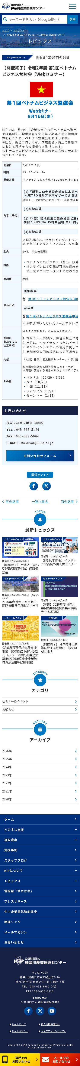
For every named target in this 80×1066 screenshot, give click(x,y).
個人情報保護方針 (50, 1024)
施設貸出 (10, 840)
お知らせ (8, 709)
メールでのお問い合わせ (56, 1059)
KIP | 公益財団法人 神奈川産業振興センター (23, 6)
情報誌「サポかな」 (19, 891)
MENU (72, 6)
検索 (72, 19)
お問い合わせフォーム (40, 456)
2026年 (7, 751)
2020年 (7, 799)
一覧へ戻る (40, 501)
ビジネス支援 (14, 829)
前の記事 (10, 501)
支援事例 (10, 850)
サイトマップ (19, 1024)
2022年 (7, 783)
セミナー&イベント (15, 701)
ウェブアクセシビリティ (53, 1031)
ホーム (9, 819)
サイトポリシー (20, 1031)
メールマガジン (15, 932)
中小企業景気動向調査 (20, 911)
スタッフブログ (15, 860)
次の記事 (69, 501)
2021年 (7, 791)
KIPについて (13, 870)
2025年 (7, 759)
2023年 (7, 775)
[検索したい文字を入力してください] (34, 19)
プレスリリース (15, 901)
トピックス (19, 30)
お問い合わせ (14, 942)
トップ (5, 30)
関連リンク (12, 922)
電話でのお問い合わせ (16, 1059)
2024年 (7, 767)
